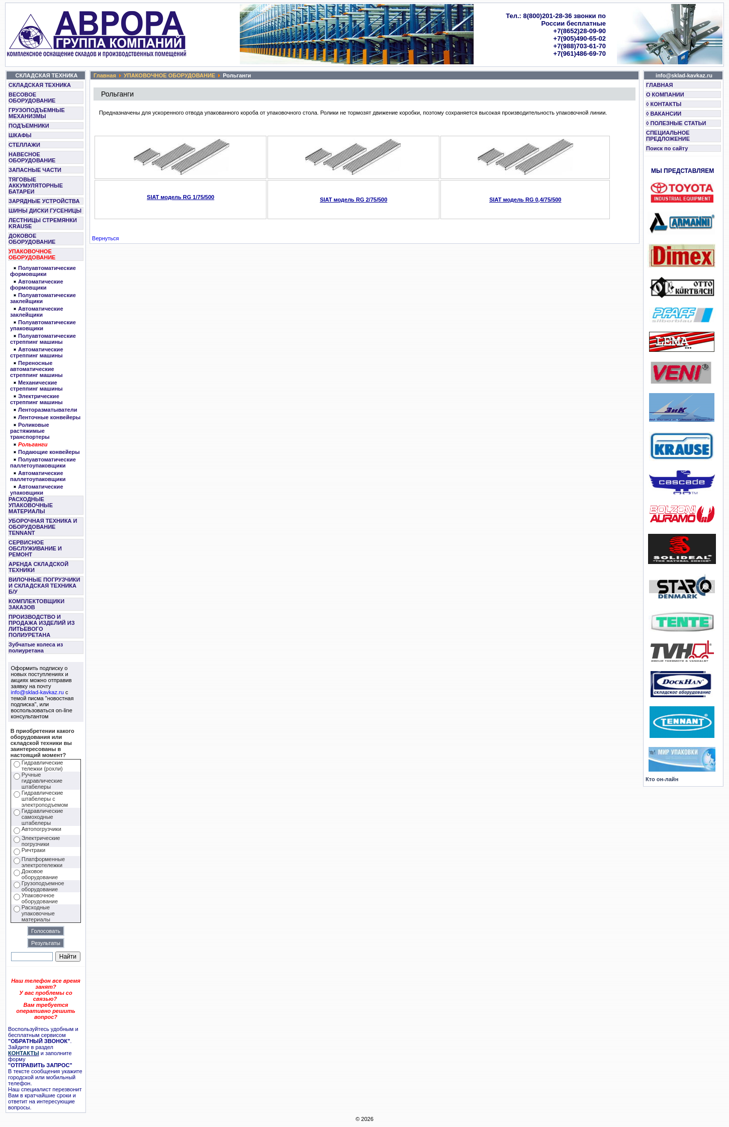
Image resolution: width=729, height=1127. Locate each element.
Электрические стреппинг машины (36, 399)
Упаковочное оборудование (40, 898)
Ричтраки (33, 850)
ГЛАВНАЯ (659, 85)
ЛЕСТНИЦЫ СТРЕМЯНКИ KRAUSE (43, 223)
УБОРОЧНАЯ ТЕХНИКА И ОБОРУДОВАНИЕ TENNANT (43, 527)
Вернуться (105, 238)
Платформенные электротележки (43, 862)
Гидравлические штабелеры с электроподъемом (45, 799)
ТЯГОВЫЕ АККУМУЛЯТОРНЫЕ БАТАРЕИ (36, 185)
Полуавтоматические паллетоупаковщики (43, 462)
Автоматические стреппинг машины (36, 352)
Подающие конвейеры (49, 452)
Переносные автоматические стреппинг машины (36, 369)
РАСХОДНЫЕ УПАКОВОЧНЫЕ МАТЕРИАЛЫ (31, 505)
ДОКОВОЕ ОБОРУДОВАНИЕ (32, 239)
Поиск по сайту (667, 148)
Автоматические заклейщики (36, 312)
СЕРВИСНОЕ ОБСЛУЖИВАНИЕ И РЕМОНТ (35, 548)
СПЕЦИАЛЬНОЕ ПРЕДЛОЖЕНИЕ (668, 136)
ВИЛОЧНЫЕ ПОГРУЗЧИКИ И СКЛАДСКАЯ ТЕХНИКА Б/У (44, 586)
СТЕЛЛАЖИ (24, 145)
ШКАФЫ (20, 135)
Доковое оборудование (40, 874)
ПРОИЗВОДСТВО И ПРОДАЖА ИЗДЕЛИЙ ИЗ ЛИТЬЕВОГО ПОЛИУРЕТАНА (42, 626)
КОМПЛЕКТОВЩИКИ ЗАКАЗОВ (36, 604)
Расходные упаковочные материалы (38, 913)
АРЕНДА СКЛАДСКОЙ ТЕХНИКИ (38, 567)
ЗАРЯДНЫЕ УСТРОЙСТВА (44, 201)
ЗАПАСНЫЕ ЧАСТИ (35, 170)
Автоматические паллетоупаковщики (37, 476)
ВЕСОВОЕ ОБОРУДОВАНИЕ (32, 97)
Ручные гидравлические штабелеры (42, 781)
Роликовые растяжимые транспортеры (30, 431)
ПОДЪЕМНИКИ (29, 126)
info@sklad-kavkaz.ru (37, 692)
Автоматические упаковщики (36, 490)
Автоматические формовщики (36, 284)
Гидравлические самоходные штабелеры (42, 817)
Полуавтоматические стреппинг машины (43, 339)
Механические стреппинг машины (36, 386)
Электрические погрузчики (41, 841)
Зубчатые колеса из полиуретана (36, 647)
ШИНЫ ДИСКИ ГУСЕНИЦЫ (45, 211)
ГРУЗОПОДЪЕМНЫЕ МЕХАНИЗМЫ (37, 113)
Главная (105, 75)
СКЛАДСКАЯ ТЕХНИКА (40, 85)
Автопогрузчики (41, 829)
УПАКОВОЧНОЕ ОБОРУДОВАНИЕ (32, 254)
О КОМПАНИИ (665, 94)
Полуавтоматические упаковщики (43, 325)
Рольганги (32, 444)
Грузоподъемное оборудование (43, 886)
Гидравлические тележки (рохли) (42, 766)
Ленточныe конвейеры (49, 417)
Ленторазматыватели (47, 410)
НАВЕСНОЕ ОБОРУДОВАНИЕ (32, 157)
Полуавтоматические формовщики (43, 271)
